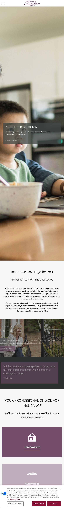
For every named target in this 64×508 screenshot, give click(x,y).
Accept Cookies (39, 503)
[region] (32, 496)
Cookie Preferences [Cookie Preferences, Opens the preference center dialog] (15, 503)
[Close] (60, 489)
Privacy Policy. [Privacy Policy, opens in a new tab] (15, 499)
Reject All (54, 503)
